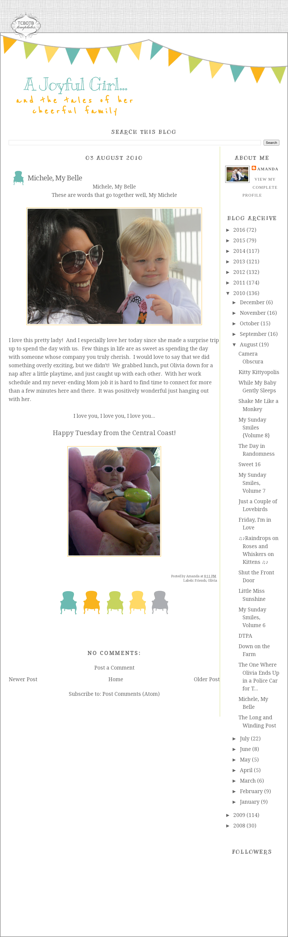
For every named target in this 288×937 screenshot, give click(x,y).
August (249, 345)
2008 (240, 826)
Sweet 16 (249, 464)
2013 (240, 262)
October (250, 323)
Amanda (267, 169)
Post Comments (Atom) (131, 694)
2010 (240, 293)
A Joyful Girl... (75, 84)
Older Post (207, 679)
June (246, 749)
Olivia (212, 580)
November (253, 313)
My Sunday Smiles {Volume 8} (254, 428)
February (252, 791)
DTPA (245, 636)
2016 (240, 230)
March (248, 781)
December (253, 302)
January (250, 802)
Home (115, 679)
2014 (240, 251)
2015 (240, 240)
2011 (240, 283)
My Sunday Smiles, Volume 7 (252, 483)
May (246, 760)
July (245, 739)
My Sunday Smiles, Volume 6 (252, 618)
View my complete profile (260, 187)
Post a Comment (114, 668)
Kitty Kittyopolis (258, 372)
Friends (200, 580)
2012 (240, 272)
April (247, 770)
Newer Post (23, 679)
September (254, 334)
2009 (240, 815)
